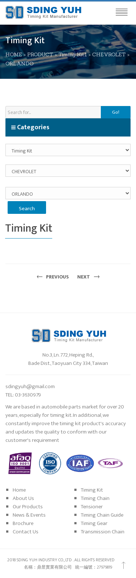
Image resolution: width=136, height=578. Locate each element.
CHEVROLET (109, 54)
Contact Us (25, 531)
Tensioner (92, 506)
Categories (30, 127)
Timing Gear (94, 523)
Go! (115, 112)
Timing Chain (95, 498)
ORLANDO (19, 63)
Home (19, 489)
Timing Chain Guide (102, 515)
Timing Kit (92, 489)
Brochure (23, 523)
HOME (13, 54)
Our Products (28, 506)
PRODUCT (40, 54)
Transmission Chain (102, 531)
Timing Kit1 (72, 54)
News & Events (29, 515)
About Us (23, 498)
